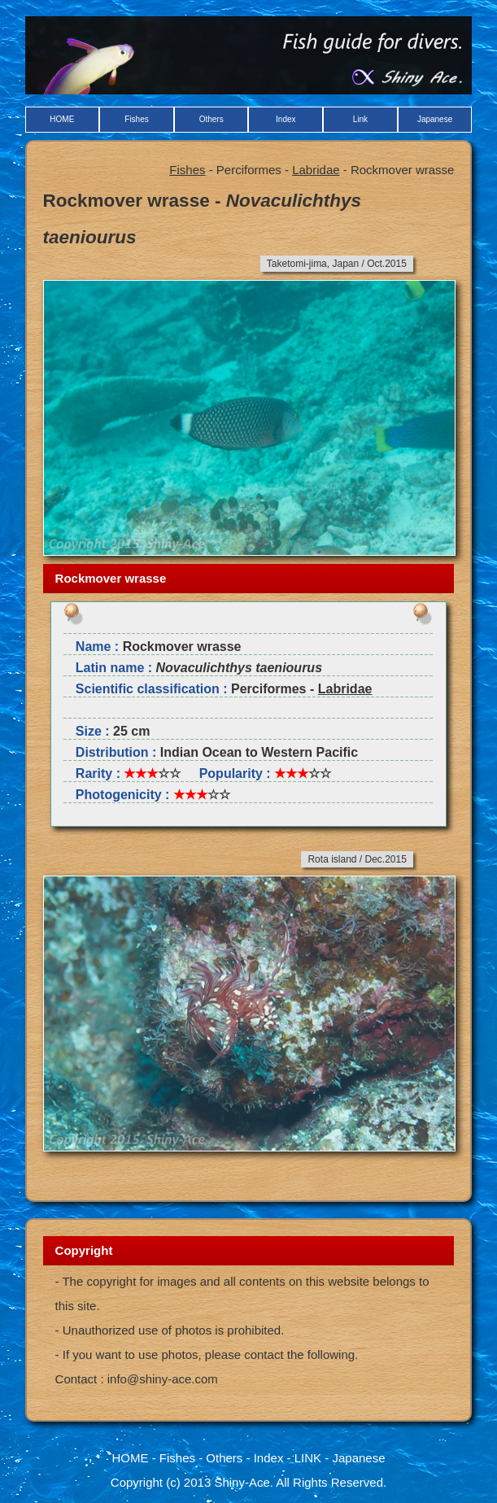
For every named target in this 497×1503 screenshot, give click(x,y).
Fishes (136, 119)
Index (285, 119)
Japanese (434, 119)
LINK (307, 1458)
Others (211, 119)
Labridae (315, 170)
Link (360, 119)
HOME (62, 119)
